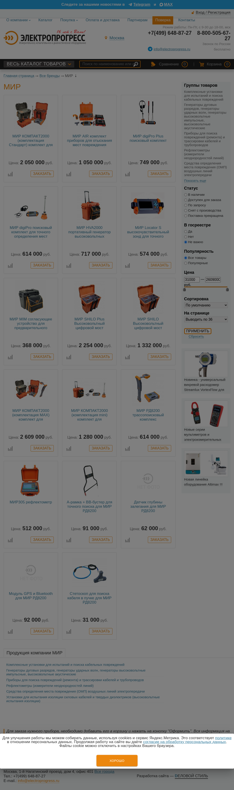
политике (223, 738)
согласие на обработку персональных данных (184, 742)
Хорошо (116, 761)
